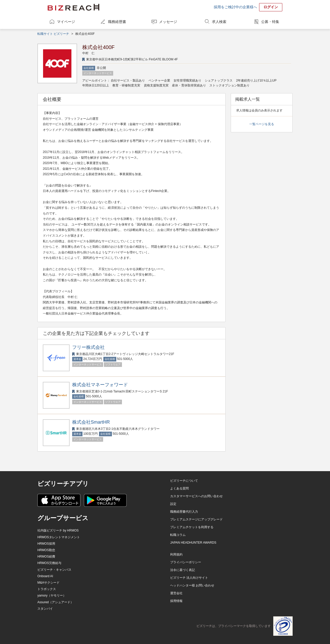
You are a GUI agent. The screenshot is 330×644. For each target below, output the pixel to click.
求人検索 (219, 22)
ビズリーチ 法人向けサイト (189, 577)
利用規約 (176, 554)
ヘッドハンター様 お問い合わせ (192, 585)
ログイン (270, 7)
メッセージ (168, 22)
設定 (173, 504)
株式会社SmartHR (91, 422)
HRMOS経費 (46, 556)
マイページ (66, 22)
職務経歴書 (117, 22)
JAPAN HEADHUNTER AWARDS (193, 542)
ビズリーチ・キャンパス (54, 569)
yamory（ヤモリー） (51, 595)
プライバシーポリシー (185, 562)
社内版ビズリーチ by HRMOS (58, 530)
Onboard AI (45, 576)
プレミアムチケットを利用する (191, 527)
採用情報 (176, 601)
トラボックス (46, 589)
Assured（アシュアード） (55, 602)
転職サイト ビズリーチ (53, 34)
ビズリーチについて (184, 480)
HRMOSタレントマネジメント (58, 537)
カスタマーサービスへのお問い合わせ (196, 496)
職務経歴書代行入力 (184, 511)
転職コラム (178, 535)
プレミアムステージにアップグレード (196, 519)
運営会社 (176, 593)
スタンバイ (45, 608)
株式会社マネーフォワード (100, 384)
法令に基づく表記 (182, 570)
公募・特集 (270, 22)
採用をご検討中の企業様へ (235, 7)
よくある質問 (179, 488)
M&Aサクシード (48, 582)
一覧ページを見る (261, 124)
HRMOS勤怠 (46, 550)
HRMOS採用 (46, 543)
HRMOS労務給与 (49, 563)
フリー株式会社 (88, 347)
